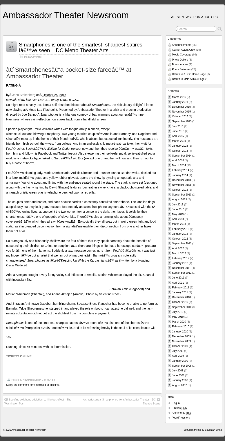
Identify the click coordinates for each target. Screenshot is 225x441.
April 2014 (178, 160)
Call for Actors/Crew (183, 49)
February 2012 (180, 258)
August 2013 (179, 199)
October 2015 (180, 116)
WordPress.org (181, 417)
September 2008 (182, 365)
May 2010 (178, 316)
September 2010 (182, 307)
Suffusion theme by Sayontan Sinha (202, 429)
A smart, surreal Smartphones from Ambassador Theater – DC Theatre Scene (121, 401)
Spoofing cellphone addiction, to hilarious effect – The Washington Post (37, 401)
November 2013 (181, 184)
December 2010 (181, 297)
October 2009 (180, 346)
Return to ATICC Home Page (189, 74)
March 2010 (179, 321)
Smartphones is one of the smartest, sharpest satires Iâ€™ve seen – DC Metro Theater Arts (80, 47)
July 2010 (177, 312)
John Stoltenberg (23, 95)
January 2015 (180, 145)
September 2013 (182, 194)
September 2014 (182, 155)
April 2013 (178, 219)
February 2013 (180, 229)
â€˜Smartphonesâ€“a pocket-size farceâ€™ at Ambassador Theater (68, 73)
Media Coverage (33, 56)
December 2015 (181, 106)
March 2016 (179, 97)
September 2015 (182, 121)
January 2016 (180, 101)
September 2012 (182, 243)
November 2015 (181, 111)
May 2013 (178, 214)
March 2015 (179, 140)
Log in (176, 403)
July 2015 (177, 126)
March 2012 (179, 253)
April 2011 (178, 282)
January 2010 (180, 331)
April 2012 (178, 248)
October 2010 (180, 302)
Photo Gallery (180, 59)
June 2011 (178, 277)
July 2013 (177, 204)
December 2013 (181, 180)
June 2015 (178, 131)
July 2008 (177, 370)
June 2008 (178, 375)
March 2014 (179, 165)
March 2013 (179, 223)
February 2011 (180, 287)
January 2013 (180, 233)
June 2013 (178, 209)
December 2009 (181, 336)
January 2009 (180, 360)
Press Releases (181, 69)
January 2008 (180, 380)
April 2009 (178, 355)
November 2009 (181, 341)
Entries (179, 408)
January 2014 (180, 175)
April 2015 (178, 136)
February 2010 (180, 326)
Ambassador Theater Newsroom (66, 15)
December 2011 (181, 267)
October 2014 (180, 150)
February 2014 (180, 170)
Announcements (181, 44)
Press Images (180, 64)
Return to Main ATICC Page (188, 79)
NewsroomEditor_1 (33, 379)
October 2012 (180, 238)
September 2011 (182, 272)
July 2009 (177, 350)
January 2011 (180, 292)
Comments (181, 413)
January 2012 (180, 263)
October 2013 (180, 189)
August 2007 (179, 385)
